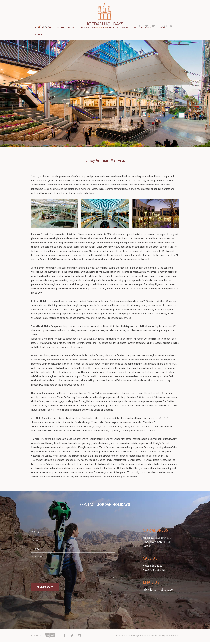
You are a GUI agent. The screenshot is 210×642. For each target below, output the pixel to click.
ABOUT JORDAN (65, 27)
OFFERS (161, 27)
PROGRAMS (146, 27)
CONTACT (36, 34)
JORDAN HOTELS (108, 27)
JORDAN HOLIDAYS (42, 27)
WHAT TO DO (129, 27)
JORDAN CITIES (87, 27)
